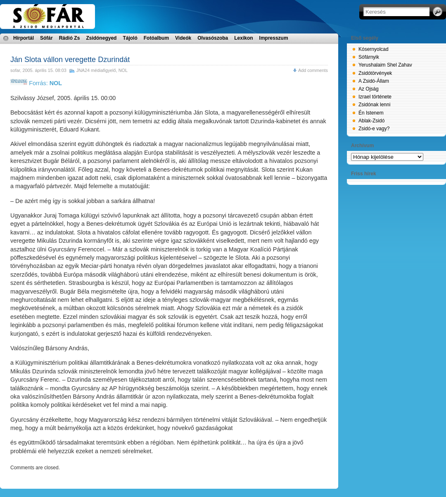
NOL (123, 70)
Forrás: (36, 83)
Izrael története (374, 97)
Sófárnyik (368, 57)
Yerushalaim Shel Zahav (385, 65)
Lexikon (243, 38)
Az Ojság (368, 89)
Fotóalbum (156, 38)
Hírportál (23, 38)
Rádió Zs (69, 38)
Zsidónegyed (101, 38)
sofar (15, 70)
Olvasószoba (212, 38)
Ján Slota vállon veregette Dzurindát (70, 59)
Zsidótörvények (375, 73)
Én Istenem (371, 113)
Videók (183, 38)
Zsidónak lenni (374, 105)
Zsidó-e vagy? (373, 128)
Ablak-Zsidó (371, 121)
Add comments (313, 70)
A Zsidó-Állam (373, 81)
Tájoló (130, 38)
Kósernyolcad (373, 49)
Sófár (46, 38)
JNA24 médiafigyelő (96, 70)
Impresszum (273, 38)
